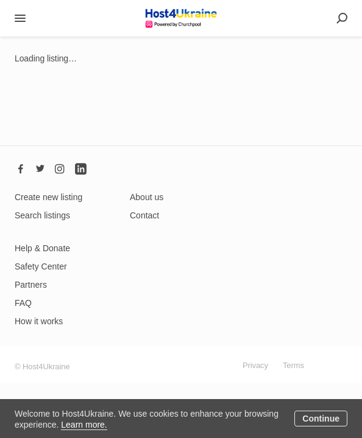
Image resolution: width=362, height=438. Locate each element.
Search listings (42, 215)
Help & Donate (42, 248)
